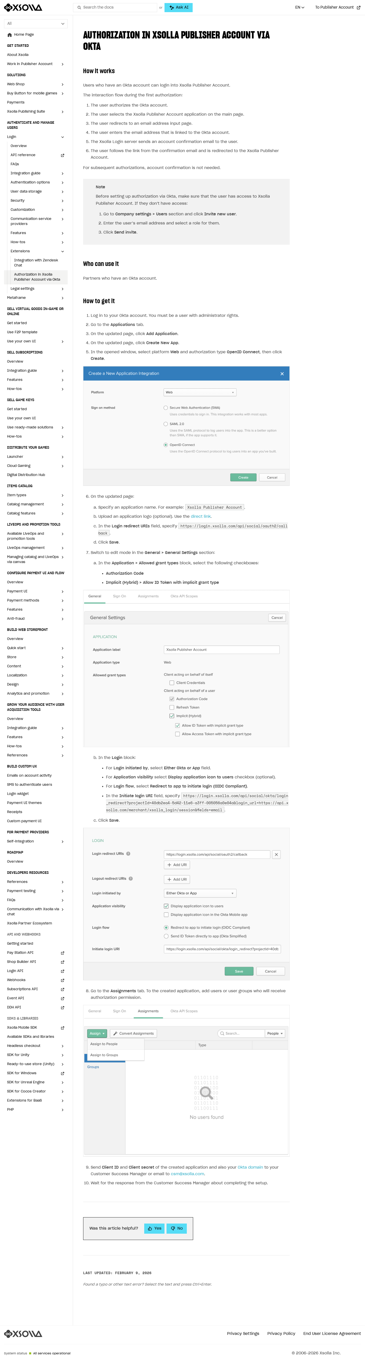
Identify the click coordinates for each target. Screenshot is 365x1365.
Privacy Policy (281, 1321)
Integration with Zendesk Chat (36, 263)
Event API (15, 998)
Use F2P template (22, 332)
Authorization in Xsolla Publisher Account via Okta (37, 277)
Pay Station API (20, 953)
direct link (201, 504)
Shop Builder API (21, 962)
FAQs (15, 164)
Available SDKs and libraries (30, 1037)
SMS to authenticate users (29, 785)
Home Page (24, 34)
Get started (17, 323)
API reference (23, 155)
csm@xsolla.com (187, 1162)
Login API (15, 971)
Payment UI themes (24, 803)
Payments (16, 102)
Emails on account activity (29, 775)
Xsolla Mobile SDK (22, 1027)
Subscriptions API (22, 989)
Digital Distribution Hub (26, 475)
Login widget (18, 794)
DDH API (14, 1007)
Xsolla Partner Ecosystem (29, 923)
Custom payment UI (24, 821)
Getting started (20, 943)
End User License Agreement (332, 1321)
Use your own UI (21, 418)
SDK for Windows (21, 1073)
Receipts (14, 812)
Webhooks (16, 980)
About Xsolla (17, 55)
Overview (19, 146)
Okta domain (250, 1155)
